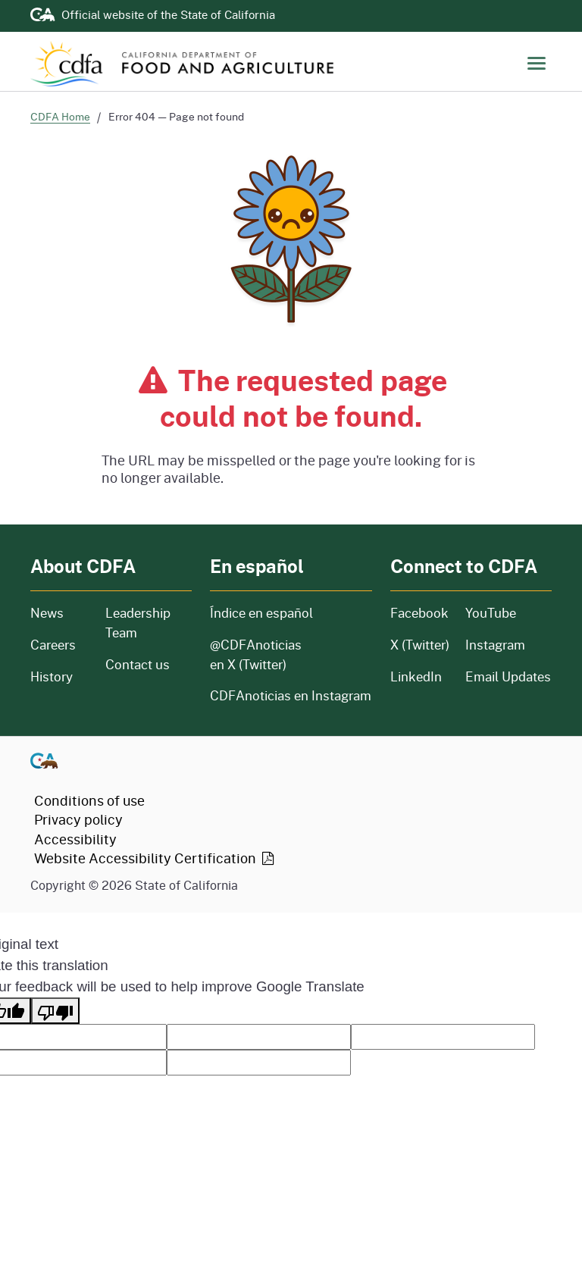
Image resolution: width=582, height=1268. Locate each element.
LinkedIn (416, 676)
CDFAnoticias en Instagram (290, 695)
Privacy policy (78, 819)
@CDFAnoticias (256, 654)
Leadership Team (138, 622)
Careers (58, 644)
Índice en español (261, 612)
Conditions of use (89, 800)
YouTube (490, 612)
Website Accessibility (155, 858)
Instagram (495, 644)
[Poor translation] (55, 1010)
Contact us (137, 664)
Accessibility (75, 839)
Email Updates (508, 676)
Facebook (418, 612)
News (58, 612)
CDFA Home (60, 116)
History (58, 676)
